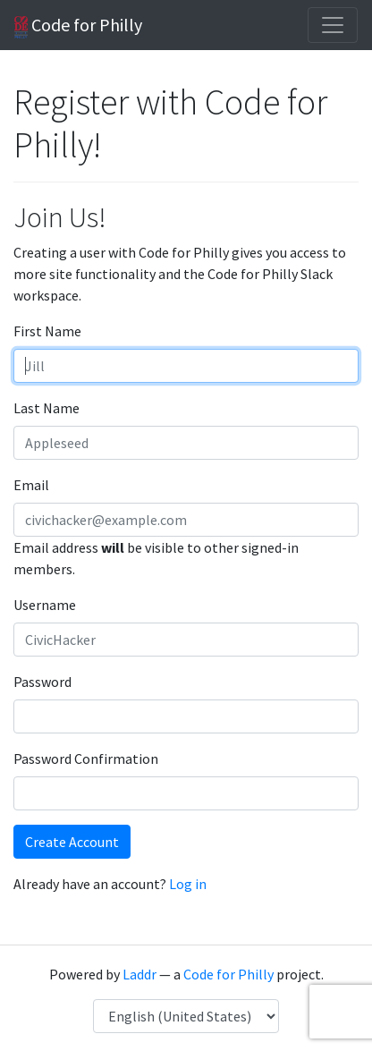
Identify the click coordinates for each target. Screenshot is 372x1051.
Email (31, 485)
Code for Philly (78, 25)
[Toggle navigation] (333, 25)
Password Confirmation (85, 758)
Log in (188, 884)
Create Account (72, 842)
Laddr (139, 974)
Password (42, 682)
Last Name (46, 408)
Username (44, 605)
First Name (47, 331)
